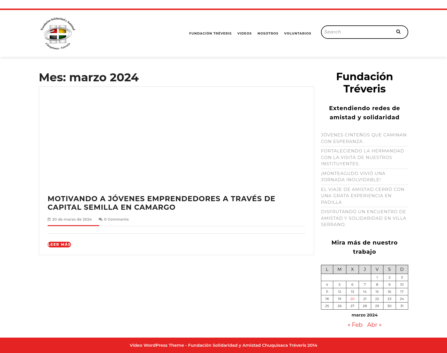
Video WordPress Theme (157, 345)
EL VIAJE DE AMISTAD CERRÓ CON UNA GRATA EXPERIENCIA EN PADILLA (363, 196)
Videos (244, 33)
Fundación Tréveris (210, 33)
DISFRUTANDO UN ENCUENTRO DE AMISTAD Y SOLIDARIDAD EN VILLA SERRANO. (364, 218)
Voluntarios (297, 33)
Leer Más (59, 244)
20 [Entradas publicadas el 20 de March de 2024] (352, 298)
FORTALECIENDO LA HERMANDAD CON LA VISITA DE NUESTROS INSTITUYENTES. (362, 157)
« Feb (355, 324)
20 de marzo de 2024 (72, 219)
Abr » (374, 324)
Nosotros (268, 33)
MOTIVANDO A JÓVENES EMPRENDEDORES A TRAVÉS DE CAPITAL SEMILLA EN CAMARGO (161, 202)
